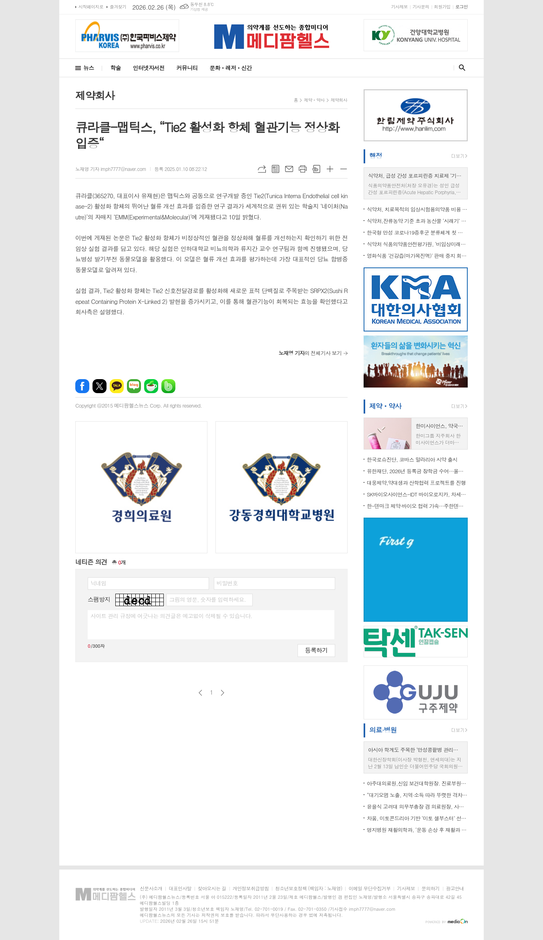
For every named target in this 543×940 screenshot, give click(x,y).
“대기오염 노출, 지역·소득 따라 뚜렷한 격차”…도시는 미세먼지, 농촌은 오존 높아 (417, 795)
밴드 (168, 386)
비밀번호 (227, 583)
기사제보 (399, 7)
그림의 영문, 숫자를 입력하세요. (207, 599)
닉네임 (98, 583)
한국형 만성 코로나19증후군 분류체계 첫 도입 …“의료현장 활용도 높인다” (417, 232)
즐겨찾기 (118, 7)
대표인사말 (180, 889)
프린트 (303, 169)
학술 (115, 68)
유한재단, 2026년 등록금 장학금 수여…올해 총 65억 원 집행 (417, 471)
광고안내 (455, 889)
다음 (222, 692)
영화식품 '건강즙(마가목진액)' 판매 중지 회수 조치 (417, 255)
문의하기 (430, 889)
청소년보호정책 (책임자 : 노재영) (308, 889)
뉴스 (88, 68)
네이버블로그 (134, 386)
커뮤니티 (187, 68)
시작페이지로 (90, 7)
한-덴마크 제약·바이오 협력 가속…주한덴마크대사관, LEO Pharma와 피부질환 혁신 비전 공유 (417, 506)
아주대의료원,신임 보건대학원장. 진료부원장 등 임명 (417, 783)
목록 (276, 169)
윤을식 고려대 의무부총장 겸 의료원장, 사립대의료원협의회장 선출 (417, 806)
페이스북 (82, 386)
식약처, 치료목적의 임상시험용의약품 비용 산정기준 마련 (417, 209)
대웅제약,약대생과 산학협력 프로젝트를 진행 (416, 482)
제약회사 (339, 100)
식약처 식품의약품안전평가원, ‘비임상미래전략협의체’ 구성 (417, 244)
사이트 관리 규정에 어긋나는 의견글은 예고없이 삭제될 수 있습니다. (171, 616)
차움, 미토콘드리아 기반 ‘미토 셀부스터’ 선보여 (417, 818)
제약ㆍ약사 (314, 100)
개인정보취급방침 (251, 889)
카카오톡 (117, 386)
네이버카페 (151, 386)
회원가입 (442, 7)
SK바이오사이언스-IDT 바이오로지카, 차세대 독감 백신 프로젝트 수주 (417, 494)
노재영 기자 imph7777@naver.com (110, 168)
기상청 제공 (199, 9)
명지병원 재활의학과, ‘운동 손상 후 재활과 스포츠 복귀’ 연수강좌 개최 (417, 830)
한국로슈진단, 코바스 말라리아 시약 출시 (412, 459)
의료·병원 (383, 730)
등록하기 (316, 650)
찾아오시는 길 (212, 889)
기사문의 (420, 7)
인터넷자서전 (149, 68)
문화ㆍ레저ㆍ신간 (230, 68)
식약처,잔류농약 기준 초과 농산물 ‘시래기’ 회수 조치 (417, 221)
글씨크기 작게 (344, 169)
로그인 (461, 7)
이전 (200, 692)
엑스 (100, 386)
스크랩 (316, 169)
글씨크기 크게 (330, 169)
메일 (289, 169)
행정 (375, 156)
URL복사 (262, 169)
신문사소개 (151, 889)
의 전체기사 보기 (310, 353)
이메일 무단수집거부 (369, 889)
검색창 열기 (460, 67)
